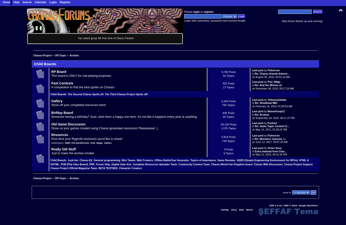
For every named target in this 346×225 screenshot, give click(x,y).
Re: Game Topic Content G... (272, 126)
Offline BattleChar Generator (171, 160)
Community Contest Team (194, 164)
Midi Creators (145, 160)
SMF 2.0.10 (275, 205)
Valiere (107, 143)
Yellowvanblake (277, 99)
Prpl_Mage (274, 81)
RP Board (58, 72)
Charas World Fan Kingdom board (232, 164)
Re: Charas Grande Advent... (272, 73)
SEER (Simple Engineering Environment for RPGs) (267, 160)
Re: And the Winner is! (268, 85)
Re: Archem (262, 114)
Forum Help (103, 164)
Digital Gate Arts (121, 164)
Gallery (56, 101)
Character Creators (130, 168)
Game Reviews (226, 160)
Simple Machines (308, 205)
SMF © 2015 (290, 205)
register (208, 11)
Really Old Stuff (63, 149)
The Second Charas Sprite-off (86, 94)
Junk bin (73, 160)
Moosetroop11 (276, 111)
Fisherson (274, 70)
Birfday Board (62, 113)
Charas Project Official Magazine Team (73, 168)
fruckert (272, 123)
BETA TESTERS (108, 168)
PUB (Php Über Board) (74, 164)
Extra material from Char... (271, 151)
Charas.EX (86, 160)
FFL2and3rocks (80, 143)
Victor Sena (275, 148)
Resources (59, 135)
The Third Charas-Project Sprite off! (126, 94)
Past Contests (62, 83)
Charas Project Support (298, 164)
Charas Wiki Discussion (268, 164)
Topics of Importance (203, 160)
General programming (107, 160)
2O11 (234, 209)
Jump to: (287, 192)
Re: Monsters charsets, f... (271, 138)
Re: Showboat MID (266, 102)
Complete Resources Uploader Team (155, 164)
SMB (67, 143)
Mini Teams (128, 160)
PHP (92, 164)
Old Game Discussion (68, 124)
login (196, 11)
